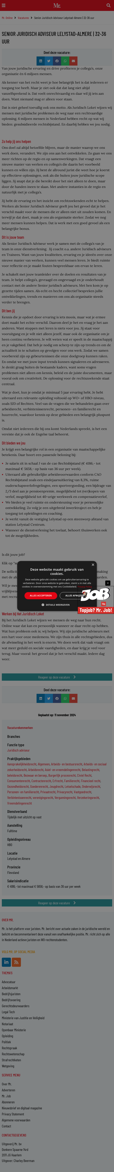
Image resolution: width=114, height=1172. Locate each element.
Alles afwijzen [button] (74, 595)
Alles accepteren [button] (41, 595)
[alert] (57, 586)
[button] (57, 604)
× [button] (92, 565)
